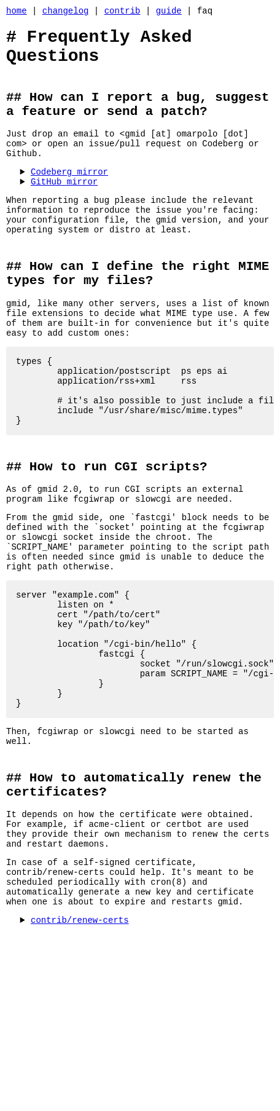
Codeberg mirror (69, 195)
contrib (122, 12)
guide (169, 12)
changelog (65, 12)
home (16, 12)
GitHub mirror (64, 207)
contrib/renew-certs (80, 1047)
